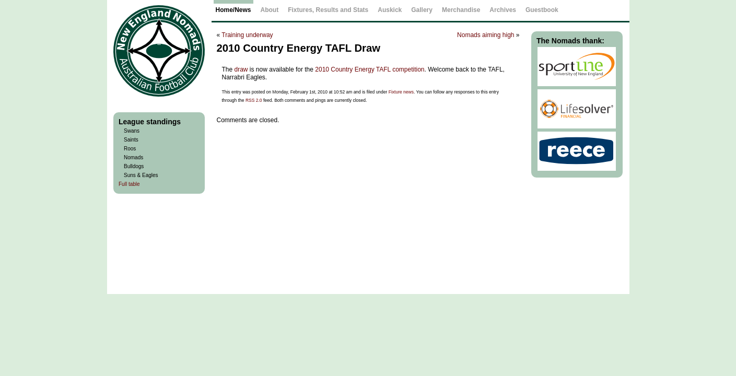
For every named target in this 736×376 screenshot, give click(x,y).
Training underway (247, 35)
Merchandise (461, 10)
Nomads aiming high (485, 35)
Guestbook (541, 10)
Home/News (233, 10)
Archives (502, 10)
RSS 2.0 (254, 100)
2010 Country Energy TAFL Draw (298, 48)
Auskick (390, 10)
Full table (129, 184)
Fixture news (401, 92)
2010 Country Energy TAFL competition (369, 69)
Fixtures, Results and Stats (328, 10)
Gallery (422, 10)
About (270, 10)
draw (241, 69)
